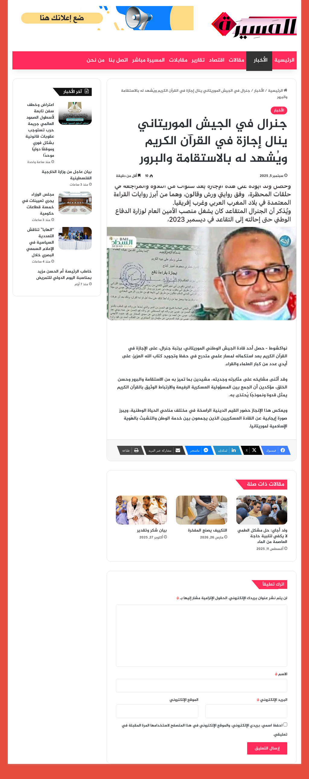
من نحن (95, 60)
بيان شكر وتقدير (152, 530)
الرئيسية (284, 60)
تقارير (198, 60)
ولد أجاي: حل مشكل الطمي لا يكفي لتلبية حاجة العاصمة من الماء (262, 536)
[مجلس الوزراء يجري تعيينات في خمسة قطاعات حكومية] (75, 203)
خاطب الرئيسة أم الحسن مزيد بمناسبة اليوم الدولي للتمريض (64, 274)
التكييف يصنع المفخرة (207, 530)
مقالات (236, 60)
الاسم (281, 674)
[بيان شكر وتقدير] (141, 510)
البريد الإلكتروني (272, 700)
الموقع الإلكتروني (184, 700)
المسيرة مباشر (148, 60)
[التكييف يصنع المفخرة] (201, 510)
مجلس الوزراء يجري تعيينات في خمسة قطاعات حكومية (38, 204)
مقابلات (178, 60)
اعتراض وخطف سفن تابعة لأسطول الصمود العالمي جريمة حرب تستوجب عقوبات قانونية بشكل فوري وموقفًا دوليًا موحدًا (39, 130)
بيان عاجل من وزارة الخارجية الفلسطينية (67, 175)
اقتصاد (217, 60)
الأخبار (261, 60)
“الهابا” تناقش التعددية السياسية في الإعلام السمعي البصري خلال (40, 242)
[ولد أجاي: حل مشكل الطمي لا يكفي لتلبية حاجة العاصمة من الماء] (262, 510)
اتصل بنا (118, 60)
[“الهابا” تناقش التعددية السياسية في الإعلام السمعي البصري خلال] (75, 238)
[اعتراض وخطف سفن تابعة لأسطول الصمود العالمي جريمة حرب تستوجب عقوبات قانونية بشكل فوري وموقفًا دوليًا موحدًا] (75, 113)
